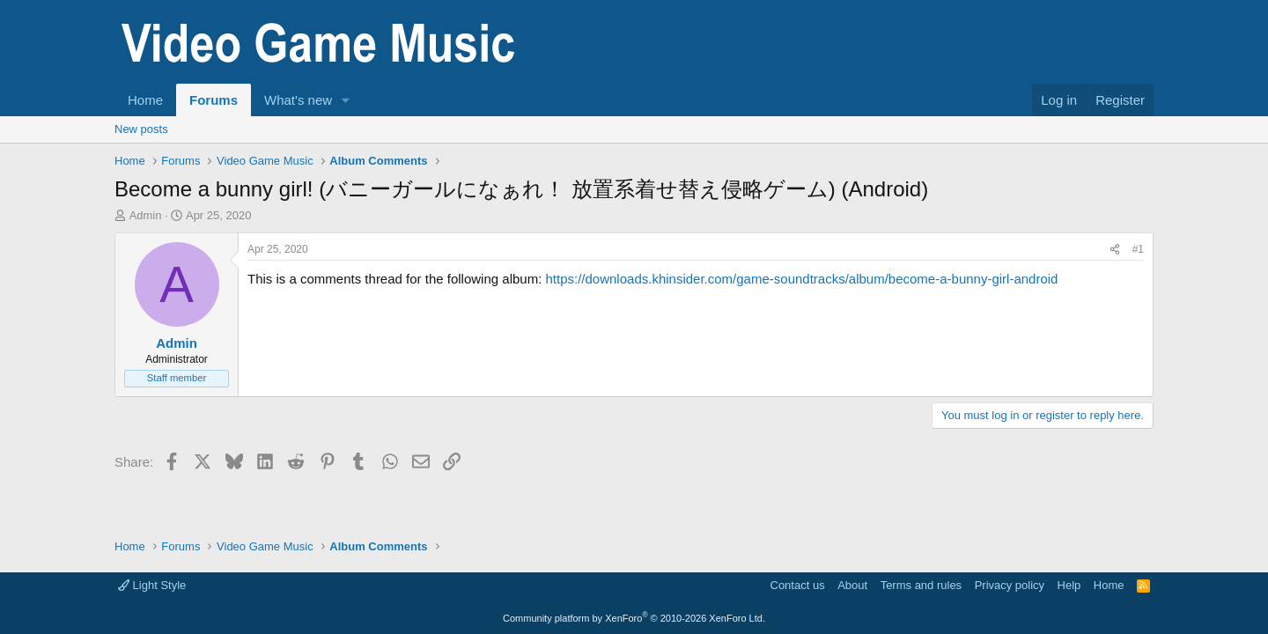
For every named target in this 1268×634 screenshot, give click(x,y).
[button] (346, 100)
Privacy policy (1009, 585)
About (852, 585)
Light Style (152, 585)
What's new (298, 99)
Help (1069, 585)
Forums (213, 99)
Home (145, 99)
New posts (141, 129)
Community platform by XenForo (634, 618)
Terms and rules (921, 585)
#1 (1138, 249)
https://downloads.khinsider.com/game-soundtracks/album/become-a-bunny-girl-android (801, 278)
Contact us (797, 585)
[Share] (1114, 250)
